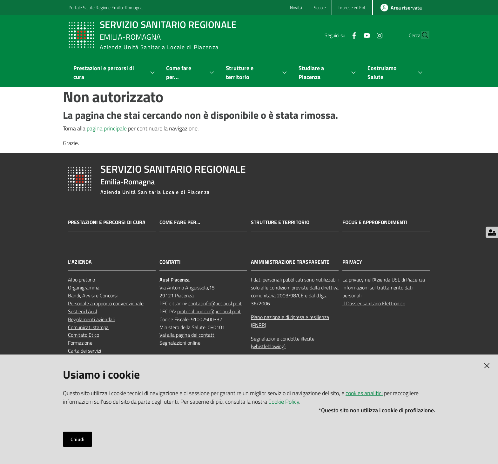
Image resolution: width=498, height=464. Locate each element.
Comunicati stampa (88, 327)
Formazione (80, 343)
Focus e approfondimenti (374, 222)
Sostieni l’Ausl (82, 311)
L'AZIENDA (80, 262)
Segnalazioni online (179, 343)
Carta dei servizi (84, 351)
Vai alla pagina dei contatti (187, 335)
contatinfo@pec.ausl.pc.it (215, 303)
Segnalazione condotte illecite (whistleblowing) (282, 342)
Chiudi (77, 439)
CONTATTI (170, 262)
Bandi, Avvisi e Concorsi (93, 295)
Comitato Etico (83, 335)
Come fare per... (179, 222)
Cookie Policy (283, 401)
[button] (421, 35)
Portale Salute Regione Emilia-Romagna (106, 7)
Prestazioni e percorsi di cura (106, 222)
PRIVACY (352, 262)
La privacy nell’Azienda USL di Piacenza (383, 279)
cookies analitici (364, 393)
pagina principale (107, 128)
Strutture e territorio (280, 222)
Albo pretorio (81, 279)
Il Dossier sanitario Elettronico (373, 303)
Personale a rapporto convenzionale (106, 303)
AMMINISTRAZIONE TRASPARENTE (290, 262)
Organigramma (83, 287)
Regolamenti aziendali (91, 319)
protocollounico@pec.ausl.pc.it (209, 311)
